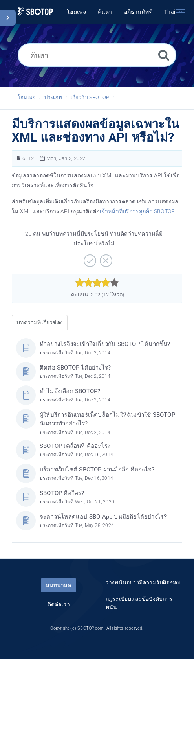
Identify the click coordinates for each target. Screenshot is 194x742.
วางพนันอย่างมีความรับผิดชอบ (143, 582)
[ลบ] (105, 258)
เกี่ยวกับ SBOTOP (90, 97)
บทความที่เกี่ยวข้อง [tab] (39, 322)
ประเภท (53, 97)
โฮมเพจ (27, 97)
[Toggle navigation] (180, 10)
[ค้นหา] (97, 55)
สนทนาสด (58, 585)
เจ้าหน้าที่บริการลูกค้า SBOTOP (137, 211)
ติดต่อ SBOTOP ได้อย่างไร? (75, 367)
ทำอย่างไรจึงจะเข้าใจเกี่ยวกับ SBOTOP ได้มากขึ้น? (105, 344)
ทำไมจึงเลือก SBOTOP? (70, 391)
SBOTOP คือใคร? (62, 493)
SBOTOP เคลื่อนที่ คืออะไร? (75, 445)
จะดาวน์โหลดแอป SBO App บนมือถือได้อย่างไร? (103, 516)
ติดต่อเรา (59, 604)
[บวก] (89, 258)
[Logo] (35, 12)
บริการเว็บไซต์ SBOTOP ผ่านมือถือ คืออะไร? (97, 469)
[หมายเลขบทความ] (18, 158)
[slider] (97, 282)
